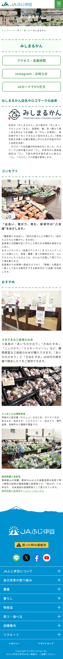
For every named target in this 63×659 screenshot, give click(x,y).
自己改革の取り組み (17, 580)
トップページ (8, 30)
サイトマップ (47, 643)
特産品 (8, 607)
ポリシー (15, 643)
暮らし (8, 598)
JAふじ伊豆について (18, 571)
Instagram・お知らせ (31, 73)
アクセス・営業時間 (31, 60)
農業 (6, 589)
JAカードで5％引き (31, 86)
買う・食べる (23, 30)
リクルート (11, 634)
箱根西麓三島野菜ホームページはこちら (23, 490)
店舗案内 (9, 625)
